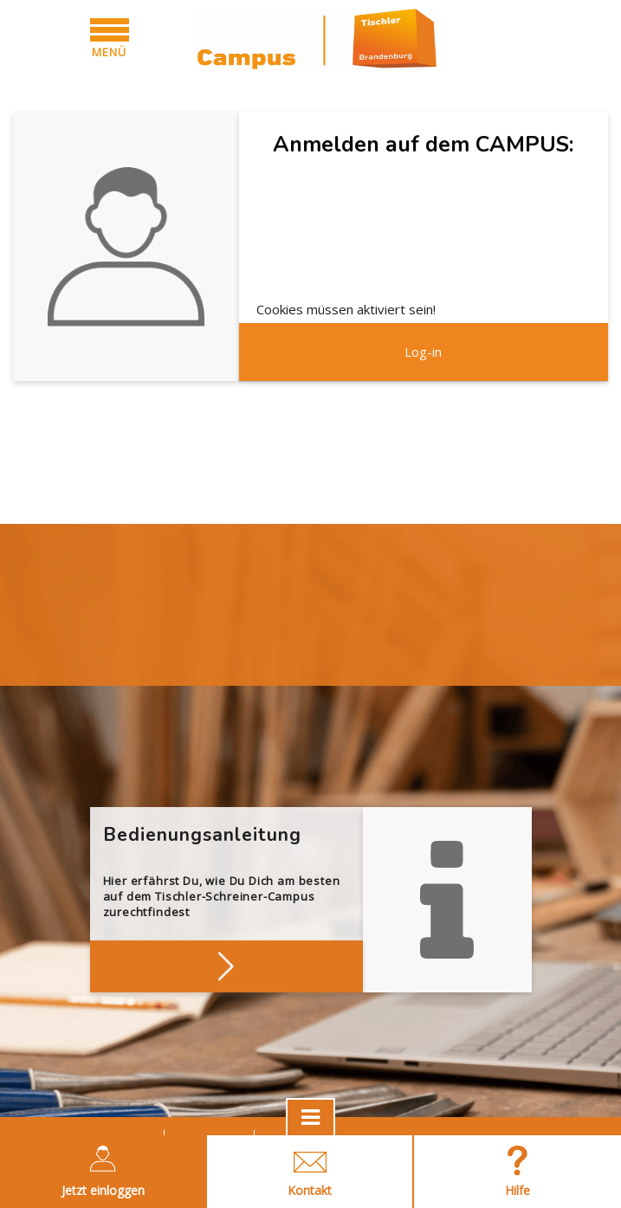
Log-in (423, 351)
